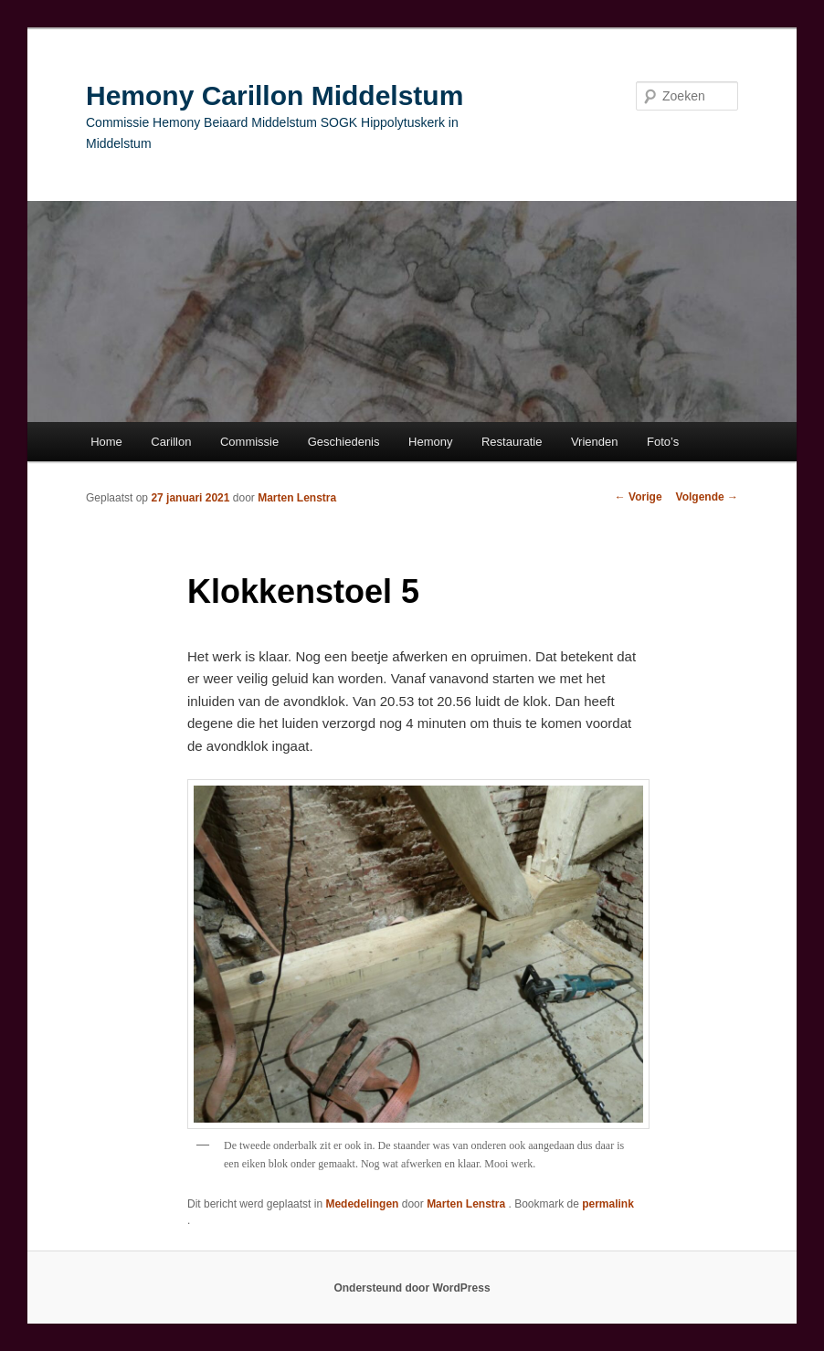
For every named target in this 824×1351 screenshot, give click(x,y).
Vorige (638, 497)
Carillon (171, 442)
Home (106, 442)
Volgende (707, 497)
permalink (608, 1204)
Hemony (430, 442)
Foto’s (663, 442)
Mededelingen (361, 1204)
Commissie (249, 442)
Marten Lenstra (297, 497)
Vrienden (594, 442)
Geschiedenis (344, 442)
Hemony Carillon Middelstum (274, 95)
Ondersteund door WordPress (411, 1288)
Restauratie (511, 442)
